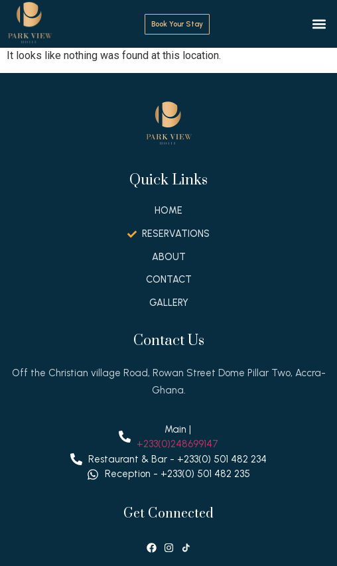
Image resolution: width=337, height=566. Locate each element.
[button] (319, 24)
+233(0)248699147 (177, 444)
